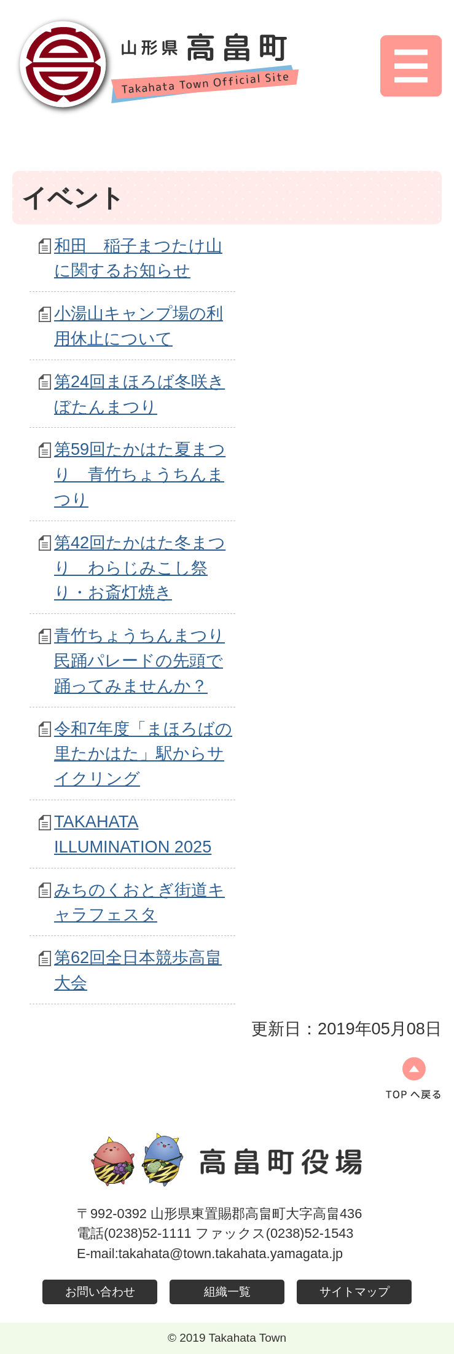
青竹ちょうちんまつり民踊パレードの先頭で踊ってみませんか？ (139, 660)
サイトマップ (354, 1291)
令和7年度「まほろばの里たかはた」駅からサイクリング (143, 754)
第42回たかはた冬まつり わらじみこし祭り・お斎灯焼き (139, 567)
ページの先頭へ (413, 1078)
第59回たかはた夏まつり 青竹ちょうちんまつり (139, 474)
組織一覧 (227, 1291)
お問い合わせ (100, 1291)
